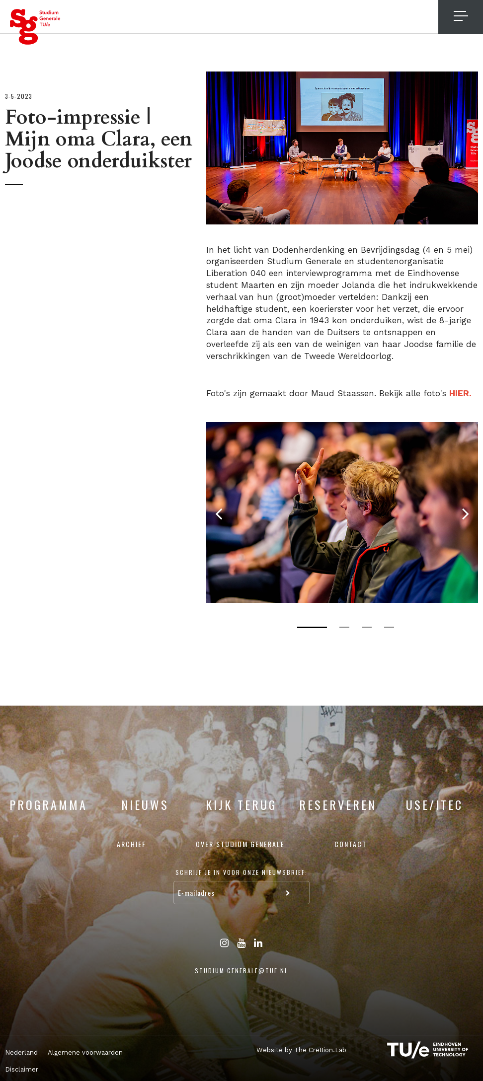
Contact (350, 844)
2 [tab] (344, 627)
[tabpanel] (342, 512)
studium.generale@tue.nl (241, 970)
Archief (131, 844)
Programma (48, 804)
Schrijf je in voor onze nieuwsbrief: (241, 872)
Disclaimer (21, 1069)
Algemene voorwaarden (85, 1052)
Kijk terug (241, 804)
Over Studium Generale (240, 844)
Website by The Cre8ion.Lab (301, 1050)
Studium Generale (35, 27)
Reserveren (338, 804)
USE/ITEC (434, 804)
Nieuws (145, 804)
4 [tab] (389, 627)
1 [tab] (312, 627)
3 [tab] (367, 627)
